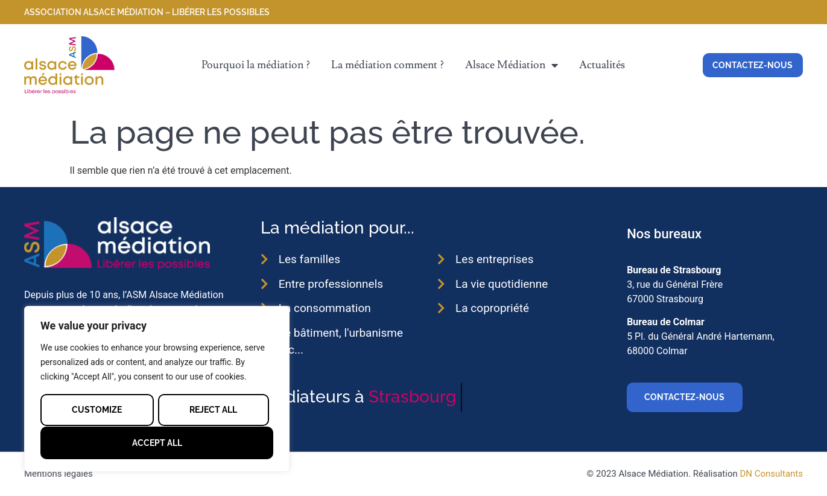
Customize (97, 410)
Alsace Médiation (511, 65)
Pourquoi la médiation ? (255, 65)
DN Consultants (771, 473)
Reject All (213, 410)
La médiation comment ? (387, 65)
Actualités (602, 65)
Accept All (157, 443)
